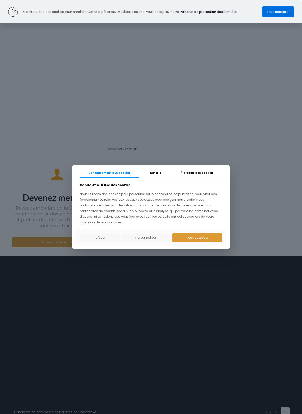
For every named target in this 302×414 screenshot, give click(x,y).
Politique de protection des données (208, 11)
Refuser (99, 237)
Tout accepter (278, 11)
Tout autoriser (197, 237)
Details (155, 173)
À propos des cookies (197, 173)
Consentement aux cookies (109, 173)
